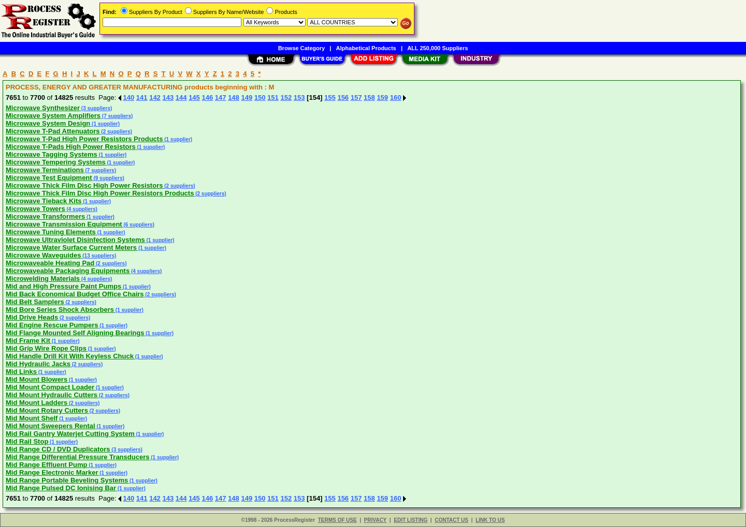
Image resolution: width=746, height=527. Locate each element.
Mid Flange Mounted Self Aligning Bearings (75, 333)
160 (395, 97)
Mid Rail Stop (27, 441)
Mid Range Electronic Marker (52, 472)
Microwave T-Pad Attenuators (53, 131)
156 (343, 97)
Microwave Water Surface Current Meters (71, 247)
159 (382, 97)
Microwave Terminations (45, 170)
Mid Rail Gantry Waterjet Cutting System (70, 434)
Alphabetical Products (366, 48)
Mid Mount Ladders (36, 402)
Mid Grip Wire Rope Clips (46, 348)
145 (194, 97)
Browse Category (301, 48)
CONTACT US (451, 520)
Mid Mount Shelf (32, 418)
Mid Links (21, 371)
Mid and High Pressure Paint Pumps (63, 286)
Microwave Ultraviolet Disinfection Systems (75, 240)
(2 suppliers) (116, 131)
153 (299, 97)
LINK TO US (490, 520)
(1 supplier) (105, 124)
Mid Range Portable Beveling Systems (67, 480)
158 (369, 97)
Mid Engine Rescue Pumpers (52, 325)
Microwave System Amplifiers (53, 115)
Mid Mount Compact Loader (50, 387)
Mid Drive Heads (32, 317)
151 (273, 97)
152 (286, 97)
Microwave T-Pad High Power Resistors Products (84, 139)
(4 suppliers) (81, 209)
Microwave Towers (35, 209)
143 (168, 97)
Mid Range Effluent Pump (46, 465)
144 (181, 97)
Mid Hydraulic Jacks (38, 364)
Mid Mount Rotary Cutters (47, 410)
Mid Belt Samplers (35, 302)
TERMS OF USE (337, 520)
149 (246, 97)
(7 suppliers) (117, 116)
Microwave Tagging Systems (51, 154)
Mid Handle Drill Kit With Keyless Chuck (70, 356)
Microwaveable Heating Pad (50, 263)
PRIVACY (375, 520)
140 (129, 97)
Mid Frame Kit (28, 340)
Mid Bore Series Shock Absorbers (60, 309)
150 (260, 97)
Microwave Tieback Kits (43, 201)
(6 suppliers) (138, 225)
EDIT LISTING (410, 520)
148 (233, 97)
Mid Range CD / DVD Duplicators (58, 449)
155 (330, 97)
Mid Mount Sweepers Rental (50, 426)
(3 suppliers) (96, 108)
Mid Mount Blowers (36, 379)
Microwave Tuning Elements (51, 232)
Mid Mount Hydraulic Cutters (51, 395)
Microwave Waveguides (43, 255)
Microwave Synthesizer (43, 108)
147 (220, 97)
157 (356, 97)
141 (142, 97)
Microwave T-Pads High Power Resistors (71, 146)
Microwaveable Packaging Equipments (68, 271)
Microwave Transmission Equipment (64, 224)
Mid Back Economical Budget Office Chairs (75, 294)
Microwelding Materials (43, 278)
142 (155, 97)
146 (207, 97)
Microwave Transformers (45, 216)
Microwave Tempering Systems (56, 162)
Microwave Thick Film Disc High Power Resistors (84, 185)
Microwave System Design (48, 123)
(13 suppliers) (98, 256)
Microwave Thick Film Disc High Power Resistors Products (100, 193)
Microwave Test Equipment (49, 178)
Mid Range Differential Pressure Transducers (77, 457)
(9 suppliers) (108, 178)
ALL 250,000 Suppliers (437, 48)
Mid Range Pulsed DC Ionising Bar (61, 488)
